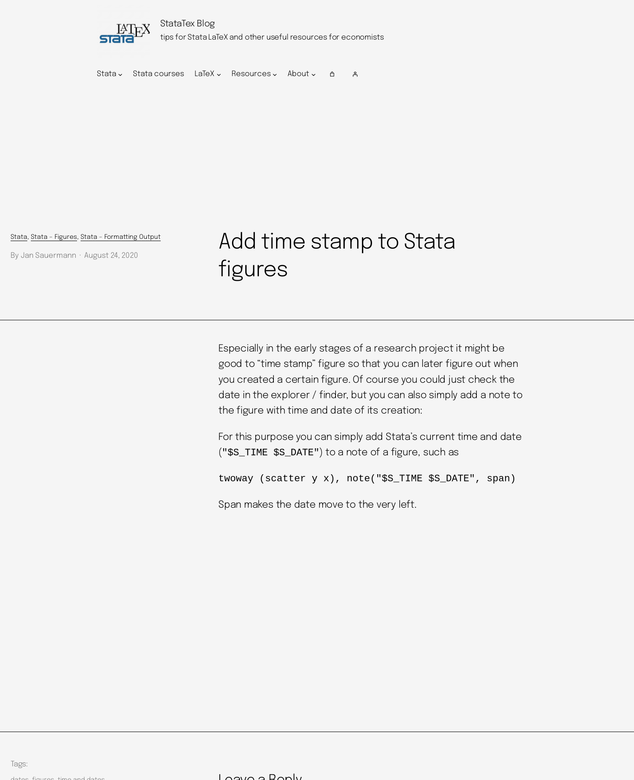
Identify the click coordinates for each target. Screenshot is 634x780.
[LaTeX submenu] (219, 74)
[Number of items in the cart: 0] (332, 74)
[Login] (443, 74)
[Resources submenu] (275, 74)
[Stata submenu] (120, 74)
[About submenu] (313, 74)
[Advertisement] (317, 157)
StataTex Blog (187, 24)
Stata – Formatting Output (121, 237)
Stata (19, 237)
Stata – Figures (54, 237)
